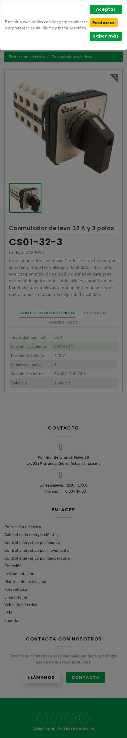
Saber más (106, 36)
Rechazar (103, 23)
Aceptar (106, 9)
